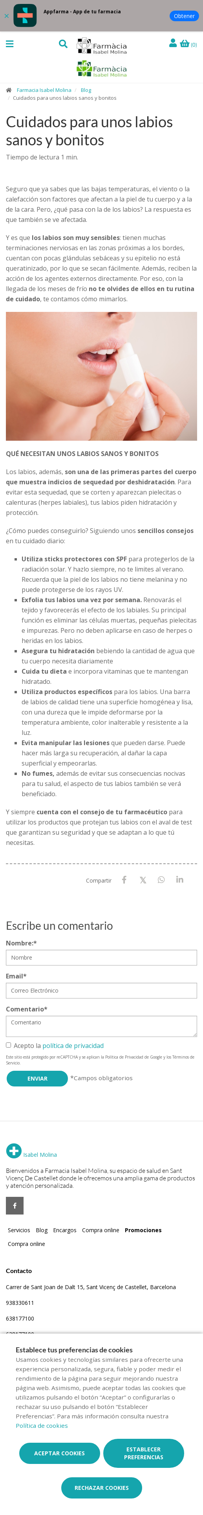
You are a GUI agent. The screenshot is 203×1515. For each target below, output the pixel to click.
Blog (86, 89)
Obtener (184, 16)
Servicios (19, 1230)
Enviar (37, 1078)
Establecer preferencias (143, 1453)
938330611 (20, 1302)
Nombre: (21, 943)
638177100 (20, 1318)
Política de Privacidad (124, 1057)
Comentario (27, 1009)
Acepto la (55, 1045)
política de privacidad (73, 1045)
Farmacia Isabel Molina (44, 89)
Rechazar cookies (102, 1487)
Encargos (65, 1230)
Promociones (143, 1230)
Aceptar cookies (59, 1453)
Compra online (100, 1230)
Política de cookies (42, 1425)
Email (16, 976)
